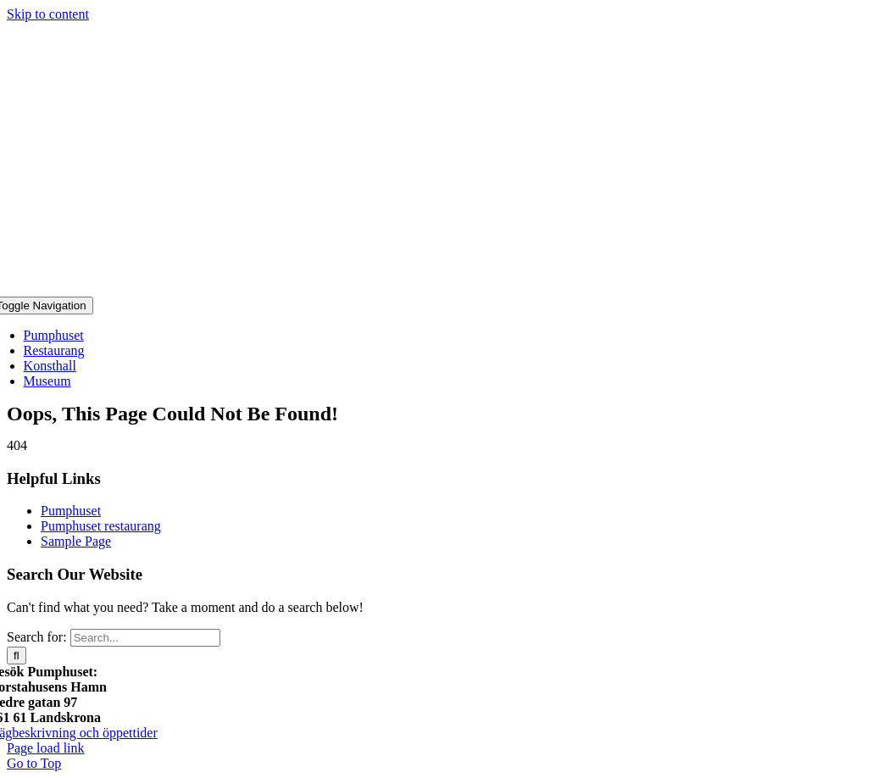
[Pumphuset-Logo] (439, 288)
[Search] (16, 655)
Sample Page (76, 541)
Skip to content (48, 14)
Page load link (46, 748)
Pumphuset (71, 510)
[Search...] (145, 638)
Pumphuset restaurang (101, 526)
